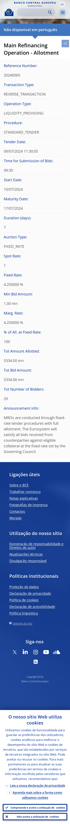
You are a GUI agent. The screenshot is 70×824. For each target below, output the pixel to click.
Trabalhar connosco (25, 491)
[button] (62, 4)
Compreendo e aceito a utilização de (37, 807)
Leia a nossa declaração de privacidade (37, 785)
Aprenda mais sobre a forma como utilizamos (37, 795)
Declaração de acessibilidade (32, 606)
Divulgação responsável (28, 561)
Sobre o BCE (19, 485)
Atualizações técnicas (26, 554)
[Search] (33, 12)
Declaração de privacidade (30, 593)
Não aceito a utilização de (38, 817)
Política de (24, 600)
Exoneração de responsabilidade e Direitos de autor (36, 546)
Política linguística (23, 613)
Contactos (17, 511)
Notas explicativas (23, 498)
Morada (15, 518)
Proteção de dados (24, 587)
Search (50, 12)
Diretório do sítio (22, 623)
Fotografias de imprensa (28, 505)
